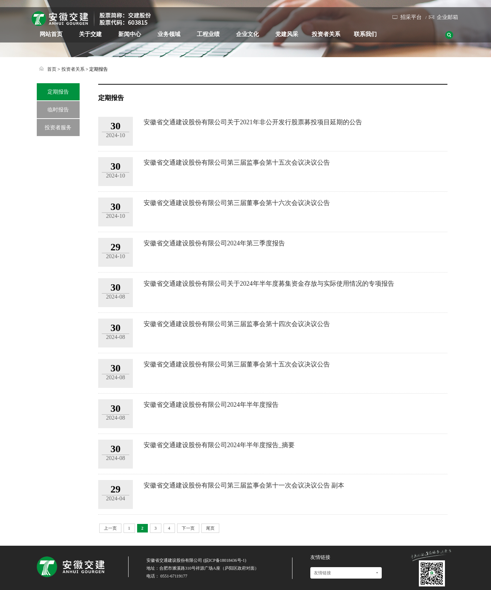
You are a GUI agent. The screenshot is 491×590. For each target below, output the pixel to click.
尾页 (210, 528)
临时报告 (58, 109)
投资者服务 (58, 127)
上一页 (110, 528)
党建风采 (286, 34)
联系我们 (365, 34)
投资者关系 (326, 34)
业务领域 (168, 34)
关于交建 (90, 34)
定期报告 (58, 92)
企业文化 (247, 34)
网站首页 (51, 34)
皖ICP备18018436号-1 (225, 560)
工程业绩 (208, 34)
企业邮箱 (447, 17)
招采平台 (411, 17)
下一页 (188, 528)
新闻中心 (129, 34)
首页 (51, 69)
